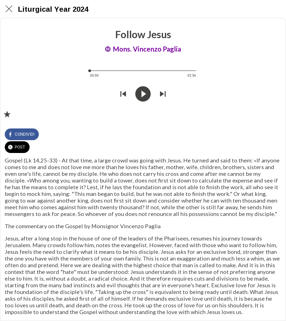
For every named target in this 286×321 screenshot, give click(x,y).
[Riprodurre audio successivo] (162, 94)
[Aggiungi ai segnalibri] (7, 114)
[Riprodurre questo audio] (143, 94)
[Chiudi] (9, 9)
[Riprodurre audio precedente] (123, 94)
